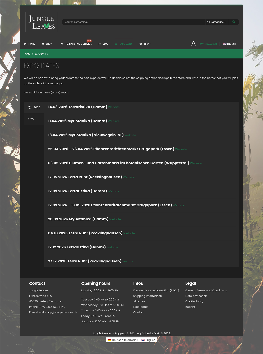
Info (144, 43)
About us (139, 301)
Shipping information (147, 296)
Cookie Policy (194, 301)
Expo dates (124, 43)
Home (29, 43)
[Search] (234, 22)
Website (130, 135)
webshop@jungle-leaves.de (58, 312)
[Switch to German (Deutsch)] (123, 339)
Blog (103, 43)
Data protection (196, 296)
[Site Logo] (42, 22)
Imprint (190, 307)
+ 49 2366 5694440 (52, 307)
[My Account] (193, 44)
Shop (46, 43)
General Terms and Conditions (206, 290)
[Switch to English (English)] (148, 339)
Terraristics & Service (76, 42)
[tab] (34, 107)
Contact (138, 312)
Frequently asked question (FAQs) (156, 290)
